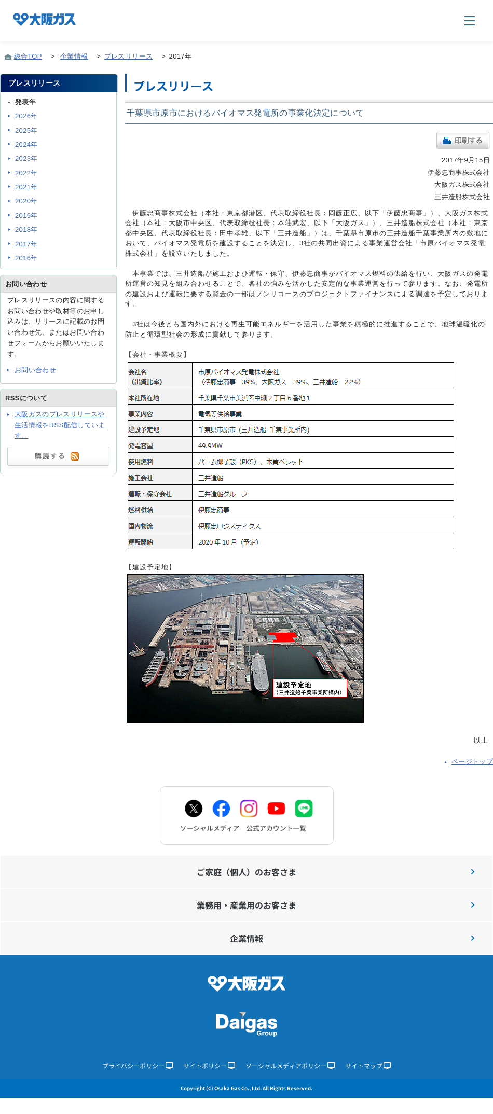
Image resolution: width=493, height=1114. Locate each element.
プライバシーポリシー (137, 1065)
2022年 (26, 173)
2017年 (26, 244)
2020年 (26, 201)
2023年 (26, 158)
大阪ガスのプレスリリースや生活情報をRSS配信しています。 (60, 425)
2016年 (26, 258)
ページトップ (472, 761)
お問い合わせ (35, 370)
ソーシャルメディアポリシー (290, 1065)
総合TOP (28, 56)
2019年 (26, 215)
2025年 (26, 130)
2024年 (26, 144)
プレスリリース (128, 56)
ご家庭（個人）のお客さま (335, 872)
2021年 (26, 187)
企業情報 (74, 56)
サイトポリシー (209, 1065)
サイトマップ (368, 1065)
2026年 (26, 116)
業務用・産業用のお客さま (335, 905)
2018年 (26, 229)
